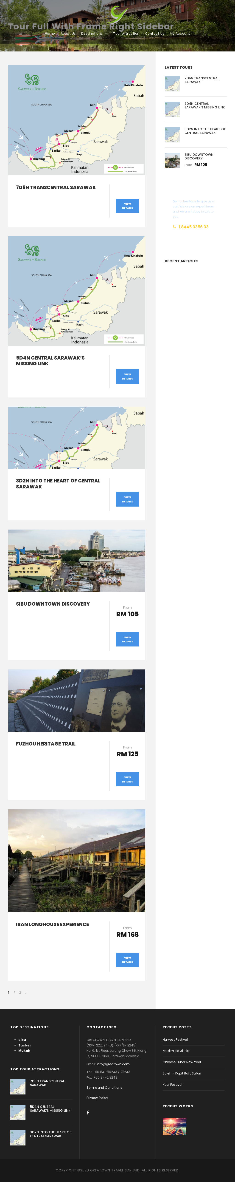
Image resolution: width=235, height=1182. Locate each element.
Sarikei (24, 1045)
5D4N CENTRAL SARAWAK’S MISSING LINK (50, 360)
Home (50, 33)
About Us (68, 33)
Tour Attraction (126, 33)
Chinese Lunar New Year (182, 1062)
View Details (127, 206)
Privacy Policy (97, 1097)
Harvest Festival (175, 1039)
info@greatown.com (114, 1064)
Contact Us (154, 33)
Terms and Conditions (104, 1087)
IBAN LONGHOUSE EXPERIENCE (52, 924)
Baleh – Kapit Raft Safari (182, 1073)
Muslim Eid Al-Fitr (176, 1051)
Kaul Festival (172, 1084)
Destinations (92, 33)
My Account (180, 33)
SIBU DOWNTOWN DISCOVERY (53, 604)
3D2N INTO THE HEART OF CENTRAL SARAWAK (58, 483)
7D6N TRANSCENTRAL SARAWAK (56, 187)
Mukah (24, 1050)
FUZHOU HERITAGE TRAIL (46, 743)
